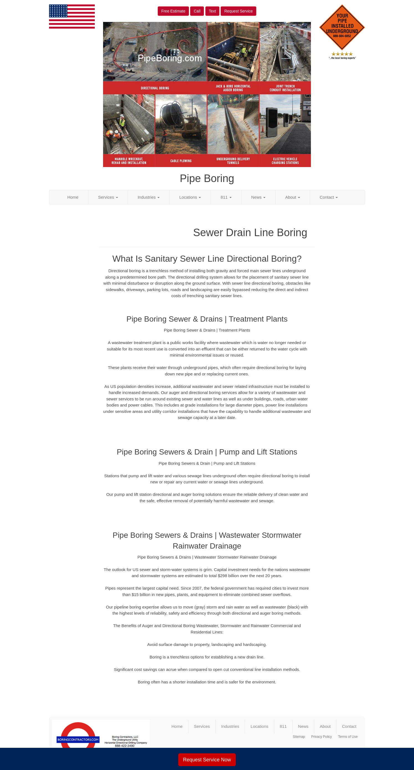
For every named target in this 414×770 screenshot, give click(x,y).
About (292, 197)
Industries (149, 197)
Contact (329, 197)
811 (226, 197)
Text (212, 11)
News (258, 197)
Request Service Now (207, 760)
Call (197, 11)
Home (72, 197)
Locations (190, 197)
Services (108, 197)
